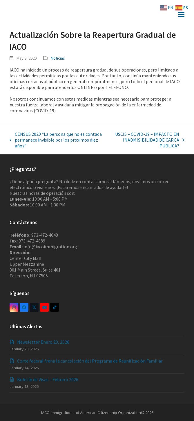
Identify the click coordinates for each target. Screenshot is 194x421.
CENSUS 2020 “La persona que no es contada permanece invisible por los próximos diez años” (56, 140)
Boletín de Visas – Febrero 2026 (47, 379)
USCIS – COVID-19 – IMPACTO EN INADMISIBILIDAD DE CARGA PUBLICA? (147, 140)
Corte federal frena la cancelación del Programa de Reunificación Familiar (90, 361)
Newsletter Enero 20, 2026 (43, 342)
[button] (181, 14)
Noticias (57, 58)
